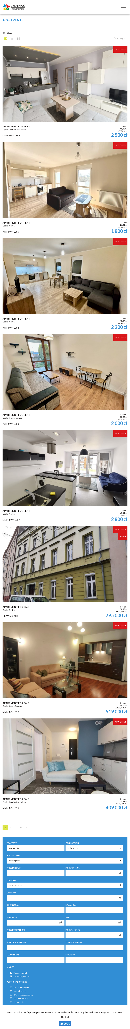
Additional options (17, 982)
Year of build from (16, 942)
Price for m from (16, 930)
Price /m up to (73, 930)
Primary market (18, 973)
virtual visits (17, 1002)
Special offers (18, 991)
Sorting (120, 38)
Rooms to (71, 905)
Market (10, 967)
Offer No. (11, 893)
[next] (26, 827)
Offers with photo (19, 988)
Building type (13, 856)
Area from (12, 918)
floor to (70, 955)
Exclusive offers (19, 998)
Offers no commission (21, 995)
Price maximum (73, 868)
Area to (69, 918)
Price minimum (14, 868)
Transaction (72, 843)
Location (11, 880)
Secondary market (20, 976)
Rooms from (13, 905)
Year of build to (74, 942)
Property (12, 843)
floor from (13, 955)
